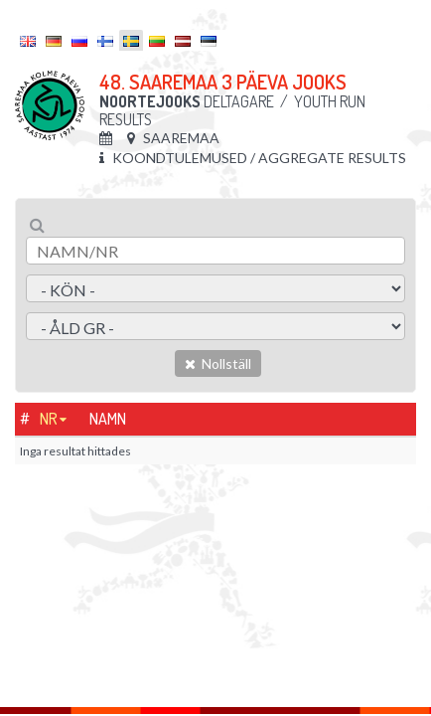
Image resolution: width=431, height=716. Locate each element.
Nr (49, 419)
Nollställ (218, 363)
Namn (107, 419)
